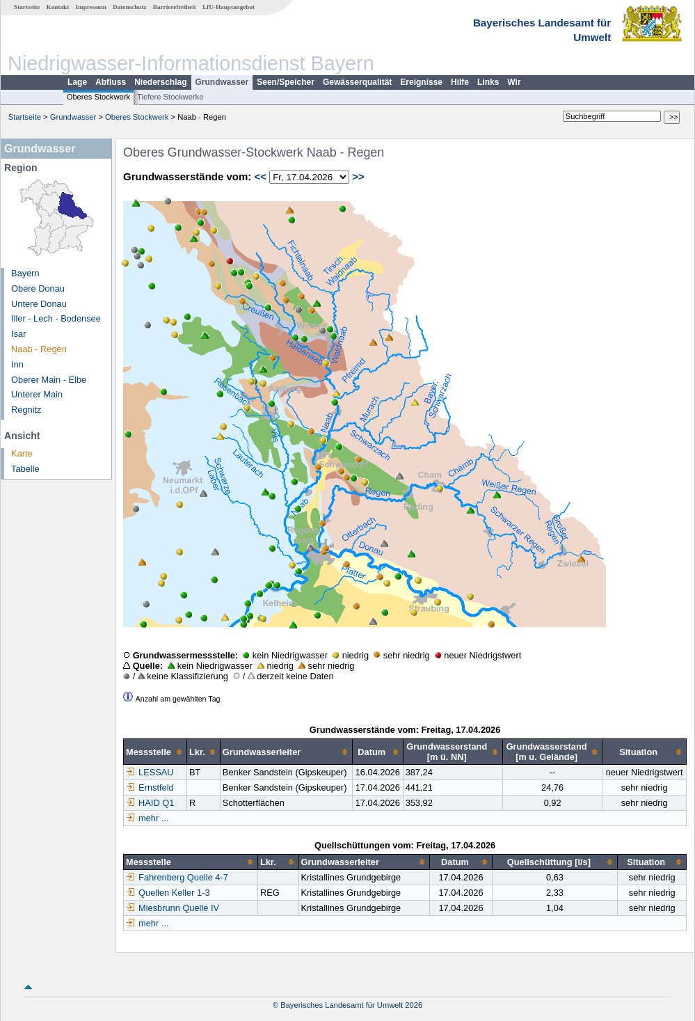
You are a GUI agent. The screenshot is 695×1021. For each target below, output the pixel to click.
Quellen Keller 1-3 (167, 892)
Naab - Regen (39, 349)
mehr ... (153, 818)
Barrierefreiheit (174, 6)
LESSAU (150, 772)
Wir (513, 82)
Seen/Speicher (285, 82)
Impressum (91, 6)
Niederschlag (160, 82)
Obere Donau (38, 288)
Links (488, 82)
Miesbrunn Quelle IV (172, 908)
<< (260, 176)
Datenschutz (130, 6)
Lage (77, 82)
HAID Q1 (150, 803)
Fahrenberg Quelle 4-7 (177, 877)
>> (358, 176)
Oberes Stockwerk (98, 97)
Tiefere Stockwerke (170, 97)
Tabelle (25, 469)
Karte (22, 453)
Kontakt (58, 6)
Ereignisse (421, 82)
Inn (17, 364)
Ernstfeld (150, 787)
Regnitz (26, 409)
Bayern (25, 273)
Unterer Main (37, 394)
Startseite (27, 6)
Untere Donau (39, 304)
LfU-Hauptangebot (228, 6)
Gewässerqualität (357, 82)
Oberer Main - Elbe (48, 379)
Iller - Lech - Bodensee (56, 318)
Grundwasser (222, 82)
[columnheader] (155, 752)
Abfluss (110, 82)
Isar (18, 334)
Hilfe (460, 82)
